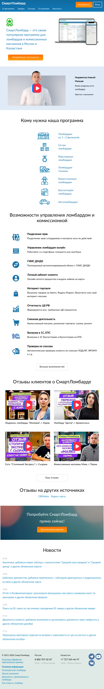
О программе (8, 9)
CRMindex (43, 496)
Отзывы (31, 9)
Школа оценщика (10, 673)
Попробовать (84, 5)
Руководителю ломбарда (14, 670)
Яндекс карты (58, 496)
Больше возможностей (52, 367)
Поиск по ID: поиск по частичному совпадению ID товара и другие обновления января (49, 608)
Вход (97, 5)
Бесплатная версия (52, 529)
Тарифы (21, 9)
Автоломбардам (68, 202)
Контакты (57, 9)
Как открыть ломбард (12, 683)
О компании (43, 9)
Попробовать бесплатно (25, 57)
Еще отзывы (52, 478)
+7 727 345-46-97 (70, 659)
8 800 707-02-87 (43, 659)
